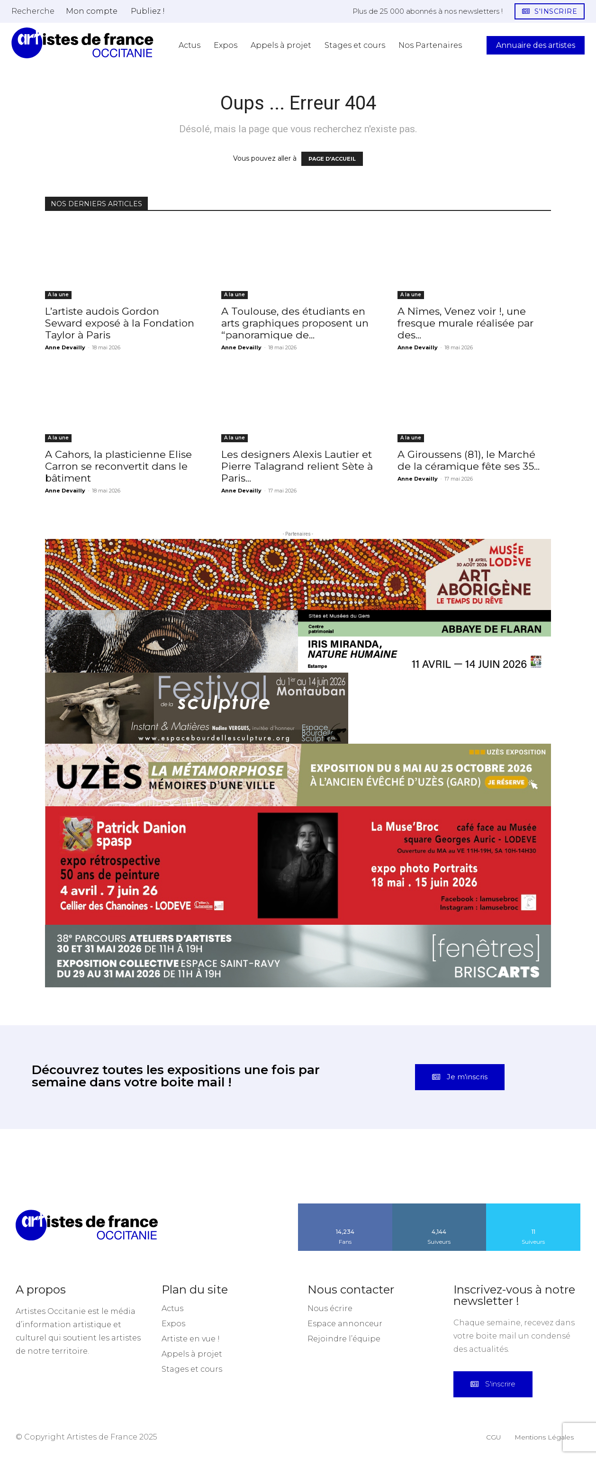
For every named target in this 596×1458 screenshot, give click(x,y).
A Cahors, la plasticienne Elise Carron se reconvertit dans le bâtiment (118, 466)
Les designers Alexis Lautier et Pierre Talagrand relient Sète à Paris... (297, 466)
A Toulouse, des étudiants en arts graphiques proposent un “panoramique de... (295, 323)
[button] (32, 11)
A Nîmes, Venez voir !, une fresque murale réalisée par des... (465, 323)
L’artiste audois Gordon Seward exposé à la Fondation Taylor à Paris (119, 323)
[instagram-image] (37, 1166)
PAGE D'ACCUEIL (332, 158)
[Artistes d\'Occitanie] (82, 42)
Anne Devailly (65, 347)
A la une (58, 295)
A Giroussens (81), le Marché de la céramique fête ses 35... (468, 460)
